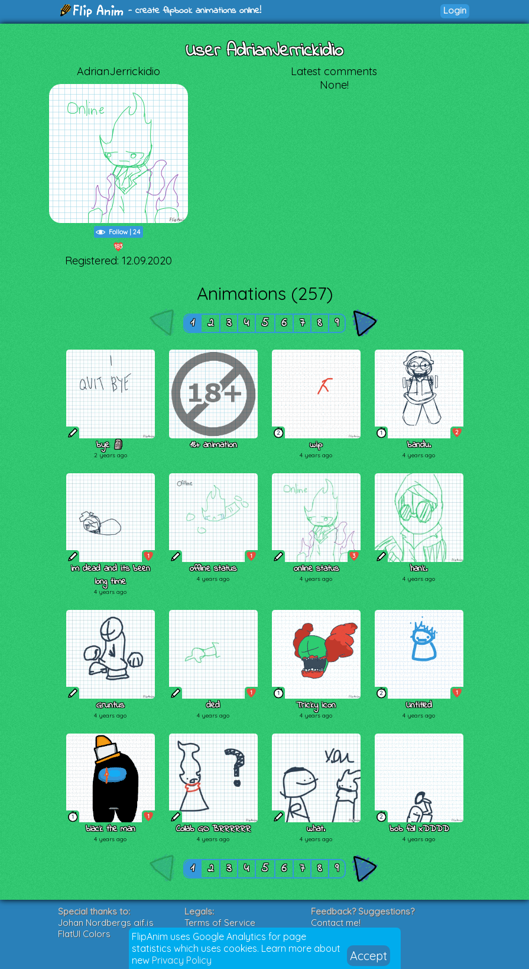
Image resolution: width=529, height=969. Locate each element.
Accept (368, 955)
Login (454, 10)
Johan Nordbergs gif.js (106, 922)
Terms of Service (219, 922)
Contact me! (336, 922)
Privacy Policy (182, 960)
